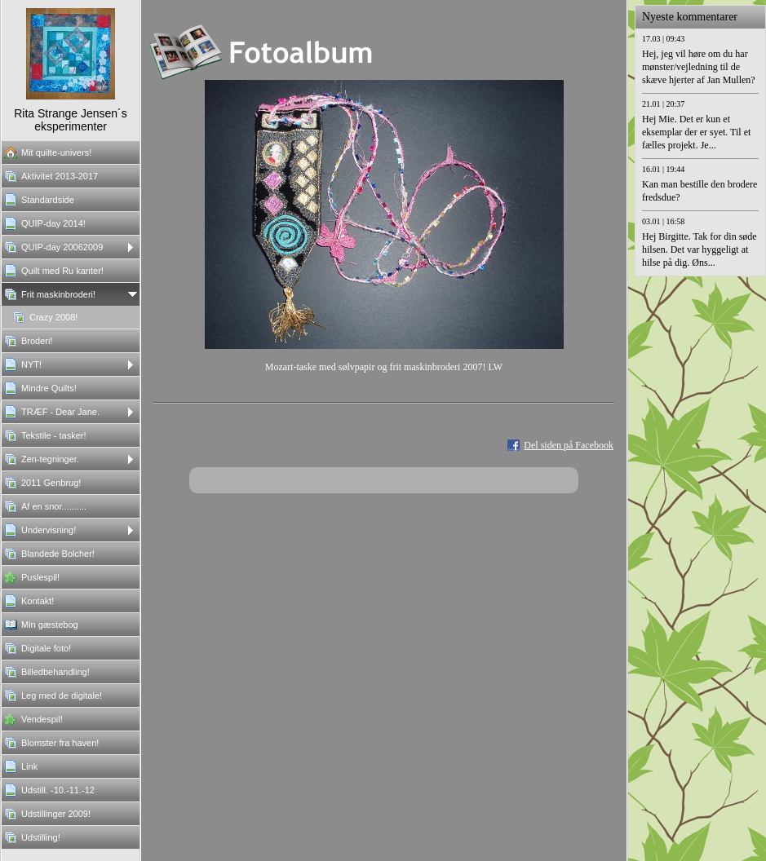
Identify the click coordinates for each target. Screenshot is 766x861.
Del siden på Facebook (568, 445)
